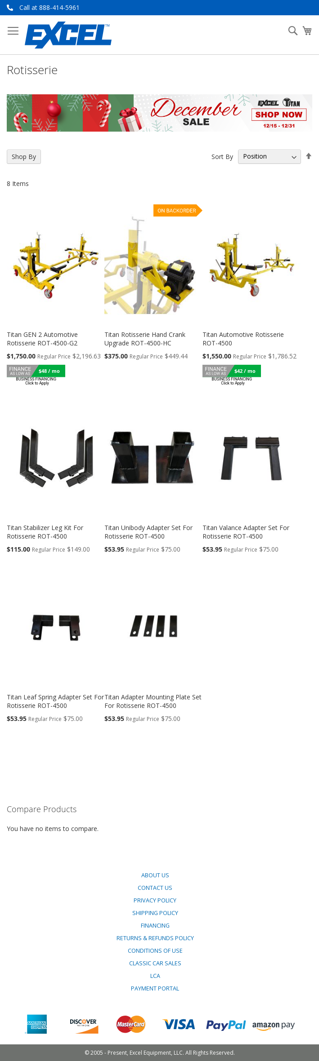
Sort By (222, 156)
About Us (155, 875)
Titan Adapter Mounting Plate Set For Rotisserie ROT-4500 (153, 701)
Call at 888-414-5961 (49, 7)
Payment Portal (155, 988)
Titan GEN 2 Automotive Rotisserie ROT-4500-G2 (42, 338)
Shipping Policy (155, 913)
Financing (155, 925)
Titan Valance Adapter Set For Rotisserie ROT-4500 (245, 531)
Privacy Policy (155, 900)
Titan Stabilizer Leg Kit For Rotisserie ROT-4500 (45, 531)
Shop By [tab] (24, 156)
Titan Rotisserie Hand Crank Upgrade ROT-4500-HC (144, 338)
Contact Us (155, 888)
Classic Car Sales (155, 963)
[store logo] (68, 35)
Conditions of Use (155, 951)
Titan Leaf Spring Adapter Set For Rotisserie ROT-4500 (55, 701)
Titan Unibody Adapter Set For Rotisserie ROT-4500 (148, 531)
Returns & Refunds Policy (155, 938)
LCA (155, 976)
